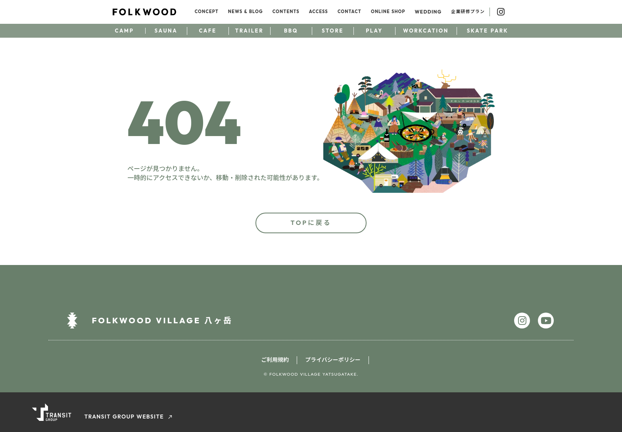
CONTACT (349, 11)
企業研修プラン (468, 11)
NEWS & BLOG (245, 11)
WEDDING (428, 12)
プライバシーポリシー (333, 359)
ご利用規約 (275, 359)
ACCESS (318, 11)
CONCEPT (207, 11)
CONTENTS (286, 11)
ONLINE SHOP (388, 11)
